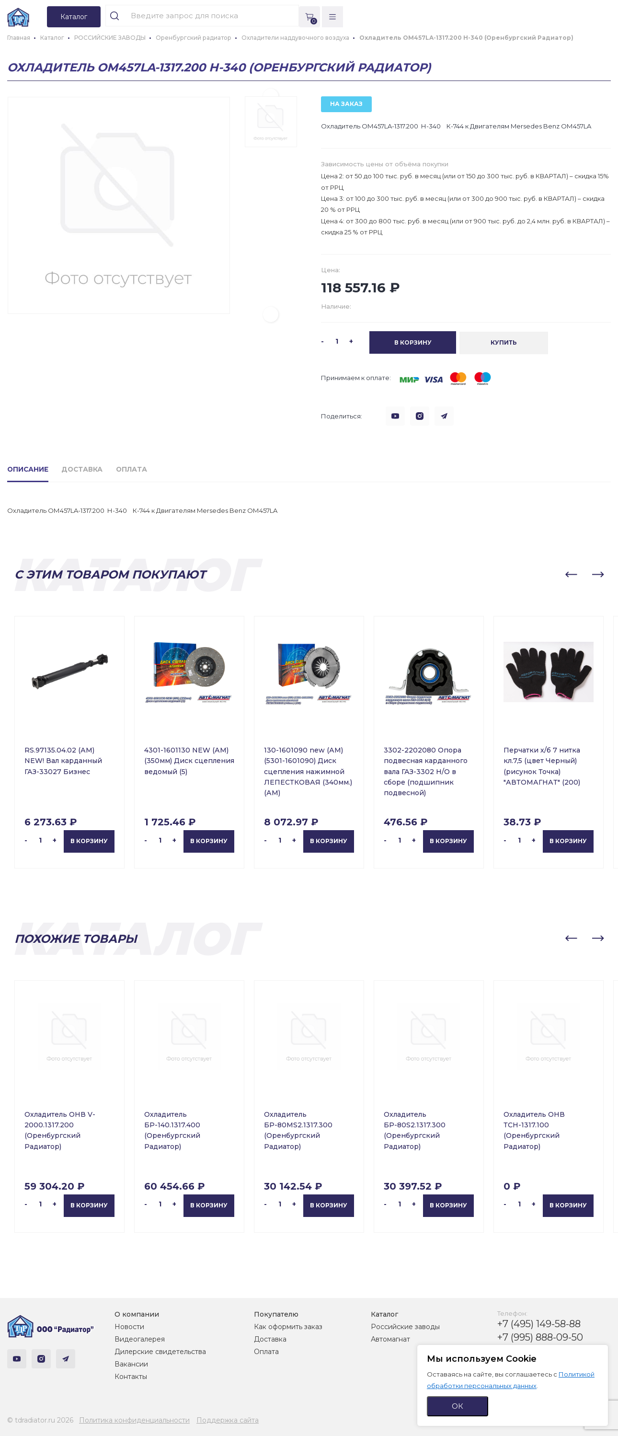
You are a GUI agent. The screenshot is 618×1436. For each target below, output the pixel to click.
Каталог (384, 1313)
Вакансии (131, 1363)
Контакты (130, 1376)
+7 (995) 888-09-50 (540, 1337)
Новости (129, 1326)
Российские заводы (405, 1326)
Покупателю (276, 1313)
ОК (457, 1406)
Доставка (270, 1338)
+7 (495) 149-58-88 (539, 1323)
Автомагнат (390, 1338)
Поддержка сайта (227, 1419)
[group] (118, 205)
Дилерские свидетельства (160, 1351)
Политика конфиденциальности (134, 1419)
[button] (270, 314)
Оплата (266, 1351)
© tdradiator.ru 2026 (40, 1419)
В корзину (89, 841)
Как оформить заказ (288, 1326)
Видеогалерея (139, 1338)
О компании (136, 1313)
